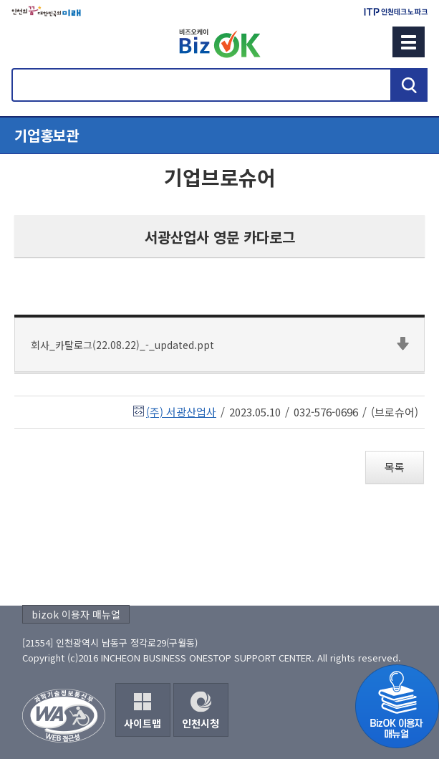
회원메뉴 (29, 42)
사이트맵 (142, 723)
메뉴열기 (219, 135)
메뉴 (408, 42)
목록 (395, 466)
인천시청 (200, 723)
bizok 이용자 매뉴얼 (76, 614)
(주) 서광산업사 (181, 411)
